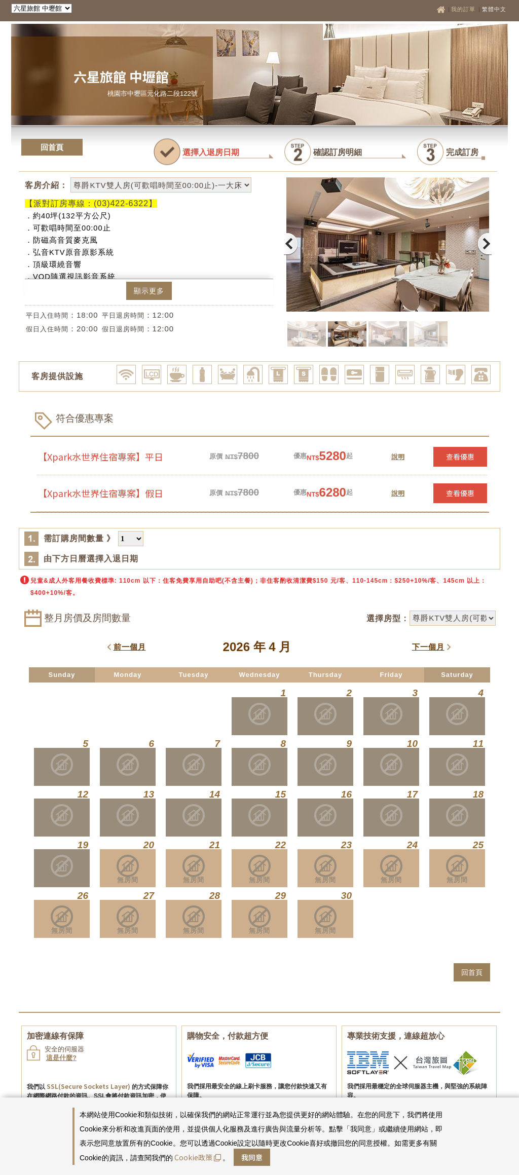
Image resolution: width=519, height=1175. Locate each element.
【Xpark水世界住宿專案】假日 (100, 493)
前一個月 (130, 646)
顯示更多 (149, 291)
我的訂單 (464, 9)
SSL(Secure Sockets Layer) (88, 1086)
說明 (397, 456)
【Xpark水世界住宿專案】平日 (100, 456)
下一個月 (428, 646)
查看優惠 (460, 456)
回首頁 (52, 147)
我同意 (252, 1157)
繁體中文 (494, 9)
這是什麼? (61, 1058)
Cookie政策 (197, 1157)
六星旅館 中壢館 (121, 76)
